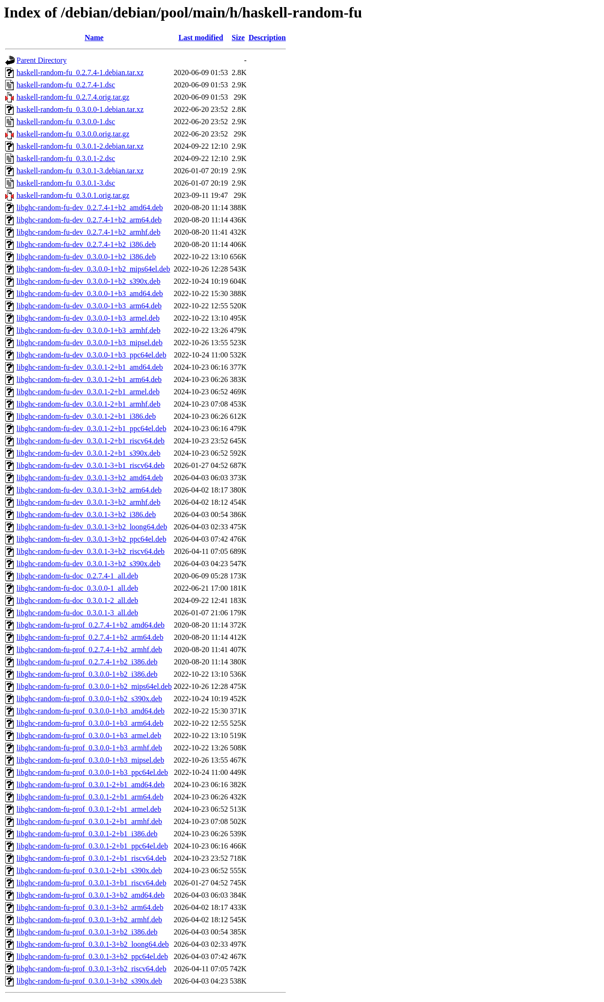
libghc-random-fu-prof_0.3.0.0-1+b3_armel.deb (89, 735)
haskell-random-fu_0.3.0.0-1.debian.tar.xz (80, 109)
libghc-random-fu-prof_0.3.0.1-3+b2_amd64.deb (91, 895)
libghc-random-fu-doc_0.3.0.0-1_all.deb (77, 588)
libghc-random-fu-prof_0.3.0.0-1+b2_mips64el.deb (94, 686)
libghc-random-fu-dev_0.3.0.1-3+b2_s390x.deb (88, 564)
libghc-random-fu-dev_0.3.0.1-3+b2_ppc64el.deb (91, 539)
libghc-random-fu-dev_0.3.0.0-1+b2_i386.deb (86, 257)
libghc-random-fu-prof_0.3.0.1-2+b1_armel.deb (89, 809)
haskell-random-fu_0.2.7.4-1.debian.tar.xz (80, 72)
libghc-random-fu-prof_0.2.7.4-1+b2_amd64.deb (91, 625)
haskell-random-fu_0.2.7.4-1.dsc (66, 85)
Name (93, 38)
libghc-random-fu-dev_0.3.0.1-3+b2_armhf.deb (88, 502)
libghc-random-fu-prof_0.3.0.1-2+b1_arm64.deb (90, 797)
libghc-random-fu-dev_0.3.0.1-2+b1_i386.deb (86, 416)
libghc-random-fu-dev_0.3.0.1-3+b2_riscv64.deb (91, 551)
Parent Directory (42, 60)
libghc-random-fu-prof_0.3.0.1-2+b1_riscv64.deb (91, 858)
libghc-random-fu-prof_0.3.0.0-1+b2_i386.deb (87, 674)
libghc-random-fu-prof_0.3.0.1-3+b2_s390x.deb (89, 981)
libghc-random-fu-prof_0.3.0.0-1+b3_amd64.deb (91, 711)
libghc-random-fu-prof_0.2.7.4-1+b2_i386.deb (87, 662)
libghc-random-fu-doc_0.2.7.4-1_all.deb (77, 576)
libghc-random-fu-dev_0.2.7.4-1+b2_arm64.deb (89, 220)
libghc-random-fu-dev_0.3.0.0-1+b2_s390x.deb (88, 281)
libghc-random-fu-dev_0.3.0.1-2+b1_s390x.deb (88, 453)
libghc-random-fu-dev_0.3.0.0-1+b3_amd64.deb (90, 293)
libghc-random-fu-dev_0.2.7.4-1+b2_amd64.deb (90, 208)
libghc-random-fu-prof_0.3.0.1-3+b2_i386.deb (87, 932)
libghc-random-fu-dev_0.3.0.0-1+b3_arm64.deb (89, 306)
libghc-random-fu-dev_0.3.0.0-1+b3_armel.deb (88, 318)
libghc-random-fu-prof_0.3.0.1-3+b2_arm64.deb (90, 907)
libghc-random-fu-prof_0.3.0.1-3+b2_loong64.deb (93, 944)
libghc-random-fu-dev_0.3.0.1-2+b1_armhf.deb (88, 404)
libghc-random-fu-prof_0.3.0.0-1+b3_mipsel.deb (90, 760)
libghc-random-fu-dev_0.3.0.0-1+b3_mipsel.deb (89, 343)
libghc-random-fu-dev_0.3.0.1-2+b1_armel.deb (88, 392)
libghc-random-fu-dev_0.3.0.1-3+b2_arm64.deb (89, 490)
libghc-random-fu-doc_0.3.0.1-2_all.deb (77, 600)
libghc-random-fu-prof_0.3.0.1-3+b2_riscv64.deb (91, 969)
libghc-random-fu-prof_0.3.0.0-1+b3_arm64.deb (90, 723)
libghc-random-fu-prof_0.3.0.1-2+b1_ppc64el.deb (92, 846)
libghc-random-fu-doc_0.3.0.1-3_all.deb (77, 613)
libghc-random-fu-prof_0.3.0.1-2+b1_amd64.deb (91, 785)
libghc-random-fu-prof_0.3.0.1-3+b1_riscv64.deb (91, 883)
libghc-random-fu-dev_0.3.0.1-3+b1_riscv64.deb (91, 465)
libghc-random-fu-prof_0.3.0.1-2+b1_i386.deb (87, 834)
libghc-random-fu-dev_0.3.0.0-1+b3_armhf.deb (88, 330)
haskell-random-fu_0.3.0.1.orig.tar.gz (73, 195)
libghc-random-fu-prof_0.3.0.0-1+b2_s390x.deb (89, 699)
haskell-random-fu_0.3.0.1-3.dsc (66, 183)
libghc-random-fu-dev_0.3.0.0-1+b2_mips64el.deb (93, 269)
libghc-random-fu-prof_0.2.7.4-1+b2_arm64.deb (90, 637)
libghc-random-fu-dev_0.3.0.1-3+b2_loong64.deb (92, 527)
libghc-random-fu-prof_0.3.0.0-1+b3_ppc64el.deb (92, 772)
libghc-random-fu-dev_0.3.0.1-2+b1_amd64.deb (90, 367)
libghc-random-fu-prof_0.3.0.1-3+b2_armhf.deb (89, 920)
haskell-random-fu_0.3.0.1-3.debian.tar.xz (80, 171)
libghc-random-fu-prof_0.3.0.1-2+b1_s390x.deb (89, 870)
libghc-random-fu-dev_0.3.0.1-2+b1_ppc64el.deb (91, 429)
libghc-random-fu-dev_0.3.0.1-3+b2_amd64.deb (90, 478)
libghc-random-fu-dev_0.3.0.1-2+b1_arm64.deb (89, 379)
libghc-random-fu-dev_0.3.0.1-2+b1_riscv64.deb (91, 441)
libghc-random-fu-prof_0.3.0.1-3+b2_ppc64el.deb (92, 956)
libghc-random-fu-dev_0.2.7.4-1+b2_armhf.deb (88, 232)
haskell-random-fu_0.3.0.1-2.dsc (66, 158)
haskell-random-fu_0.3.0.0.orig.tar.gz (73, 134)
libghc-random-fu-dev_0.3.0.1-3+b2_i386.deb (86, 514)
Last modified (200, 38)
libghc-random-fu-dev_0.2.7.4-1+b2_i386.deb (86, 244)
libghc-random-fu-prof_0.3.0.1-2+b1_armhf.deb (89, 821)
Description (267, 38)
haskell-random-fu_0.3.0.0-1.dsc (66, 122)
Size (238, 38)
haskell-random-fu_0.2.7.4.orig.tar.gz (73, 97)
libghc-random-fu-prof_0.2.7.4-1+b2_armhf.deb (89, 649)
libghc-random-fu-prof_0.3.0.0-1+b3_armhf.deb (89, 748)
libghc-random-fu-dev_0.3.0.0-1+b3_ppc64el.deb (91, 355)
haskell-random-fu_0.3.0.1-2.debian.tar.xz (80, 146)
